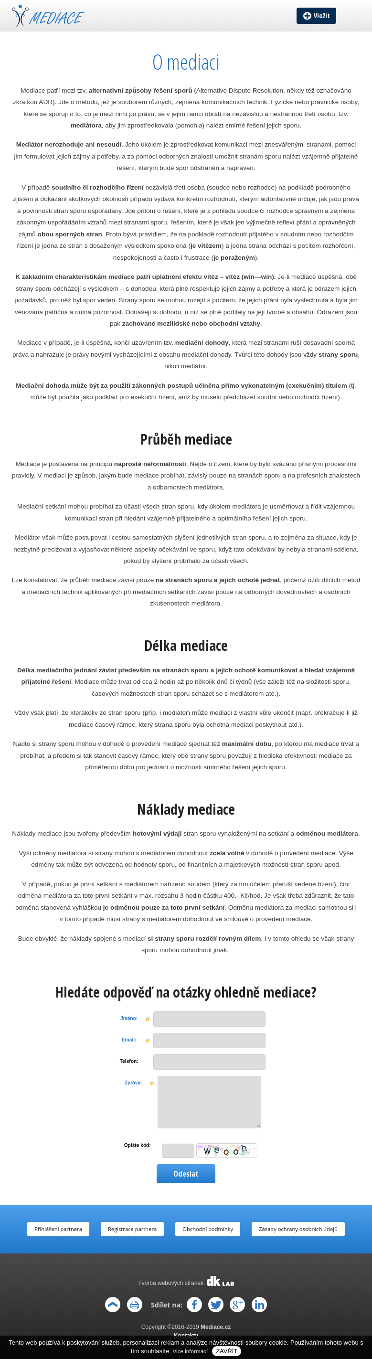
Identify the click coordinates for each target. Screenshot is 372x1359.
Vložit (322, 15)
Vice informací (190, 1351)
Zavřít (226, 1351)
